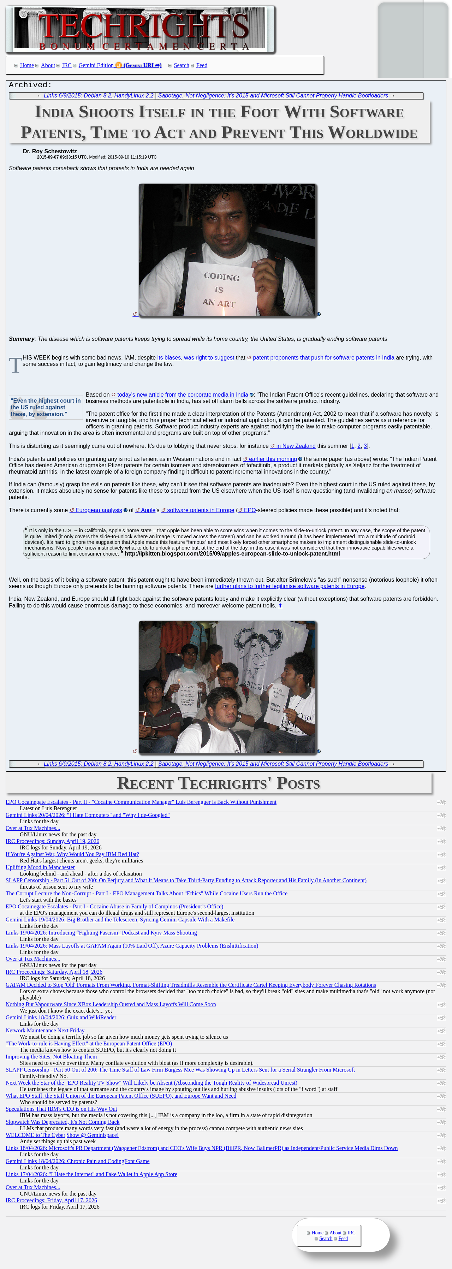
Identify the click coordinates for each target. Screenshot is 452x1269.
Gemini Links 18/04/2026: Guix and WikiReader (61, 1019)
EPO (250, 512)
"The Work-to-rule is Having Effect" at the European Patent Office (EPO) (89, 1045)
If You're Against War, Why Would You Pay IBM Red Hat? (72, 856)
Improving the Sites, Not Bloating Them (51, 1058)
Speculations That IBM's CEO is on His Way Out (61, 1111)
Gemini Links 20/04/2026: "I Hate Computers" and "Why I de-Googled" (88, 817)
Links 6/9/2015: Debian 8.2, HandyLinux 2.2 (98, 97)
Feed (201, 65)
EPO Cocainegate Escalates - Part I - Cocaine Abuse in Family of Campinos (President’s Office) (114, 908)
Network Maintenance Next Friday (45, 1032)
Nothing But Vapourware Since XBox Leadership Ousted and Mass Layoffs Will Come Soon (111, 1006)
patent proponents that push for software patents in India (323, 359)
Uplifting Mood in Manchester (40, 869)
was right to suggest (209, 359)
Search (182, 65)
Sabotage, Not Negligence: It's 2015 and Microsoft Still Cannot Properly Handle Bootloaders (273, 97)
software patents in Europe (200, 512)
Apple (148, 512)
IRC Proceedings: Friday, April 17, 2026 (51, 1202)
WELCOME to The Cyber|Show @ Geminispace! (62, 1137)
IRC (67, 65)
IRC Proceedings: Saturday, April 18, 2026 (54, 974)
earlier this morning (273, 461)
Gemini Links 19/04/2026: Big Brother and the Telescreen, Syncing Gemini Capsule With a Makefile (120, 921)
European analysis (99, 512)
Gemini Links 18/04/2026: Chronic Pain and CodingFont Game (78, 1163)
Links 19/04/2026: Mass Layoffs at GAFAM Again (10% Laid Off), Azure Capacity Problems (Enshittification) (132, 947)
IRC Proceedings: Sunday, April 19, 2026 (52, 843)
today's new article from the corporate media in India (183, 396)
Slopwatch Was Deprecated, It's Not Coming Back (63, 1124)
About (48, 65)
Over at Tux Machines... (33, 830)
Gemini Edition (96, 65)
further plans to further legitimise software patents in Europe (289, 588)
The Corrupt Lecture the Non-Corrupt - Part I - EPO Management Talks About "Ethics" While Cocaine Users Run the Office (146, 895)
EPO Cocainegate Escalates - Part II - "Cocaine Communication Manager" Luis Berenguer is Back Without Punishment (141, 804)
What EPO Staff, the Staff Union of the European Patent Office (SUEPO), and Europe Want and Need (121, 1098)
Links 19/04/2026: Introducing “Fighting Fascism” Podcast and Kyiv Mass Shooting (101, 934)
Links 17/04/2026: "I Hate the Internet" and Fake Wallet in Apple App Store (91, 1176)
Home (27, 65)
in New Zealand (296, 448)
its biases (169, 359)
